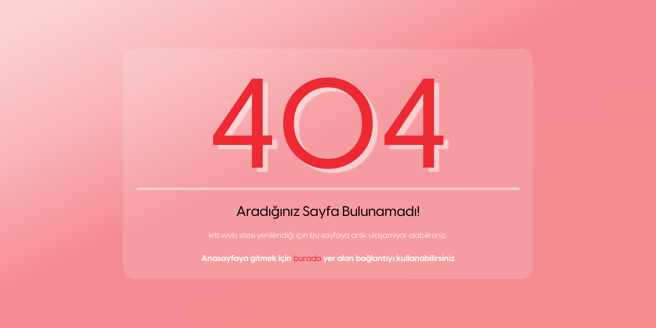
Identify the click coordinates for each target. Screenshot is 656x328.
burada (307, 258)
